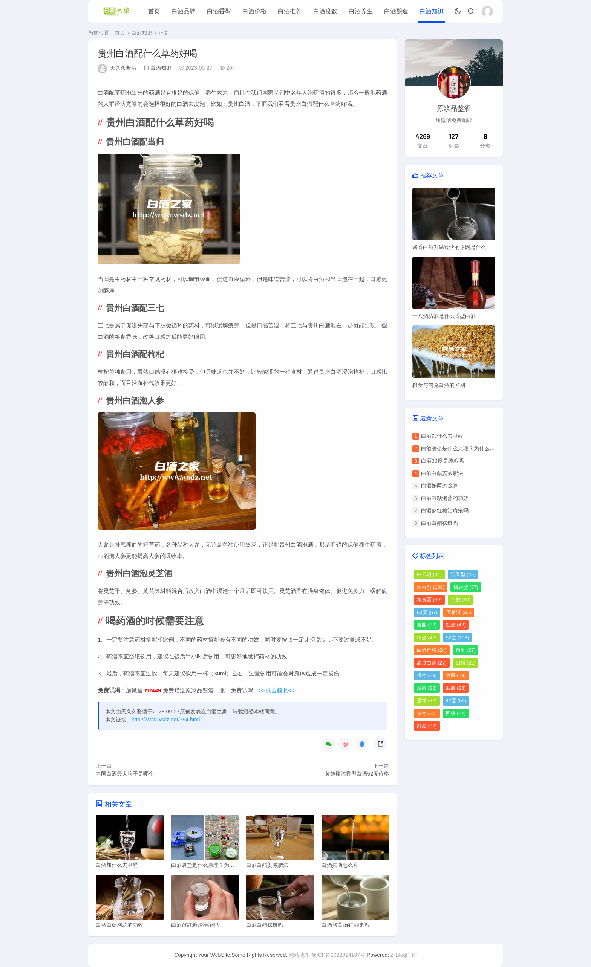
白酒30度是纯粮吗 (442, 461)
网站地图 (299, 955)
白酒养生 (361, 11)
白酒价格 (254, 11)
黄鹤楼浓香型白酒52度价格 (357, 774)
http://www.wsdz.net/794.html (166, 719)
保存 (427, 675)
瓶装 (456, 688)
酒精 (427, 700)
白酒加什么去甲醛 (442, 436)
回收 (456, 713)
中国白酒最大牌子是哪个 (125, 774)
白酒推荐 (290, 11)
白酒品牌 (183, 11)
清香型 (463, 574)
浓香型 (430, 587)
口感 (466, 663)
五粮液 (458, 612)
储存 (427, 713)
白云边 (429, 574)
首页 (154, 11)
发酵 (427, 688)
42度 (456, 700)
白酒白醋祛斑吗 (439, 523)
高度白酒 (432, 663)
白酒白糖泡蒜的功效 (445, 498)
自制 (466, 650)
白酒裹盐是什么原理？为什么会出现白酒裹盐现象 (479, 448)
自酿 (427, 625)
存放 (461, 599)
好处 (427, 726)
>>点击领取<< (277, 690)
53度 (427, 612)
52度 (457, 637)
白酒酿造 (396, 11)
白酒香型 (219, 11)
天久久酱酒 (123, 68)
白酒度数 (325, 11)
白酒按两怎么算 (439, 486)
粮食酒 (429, 599)
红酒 (456, 625)
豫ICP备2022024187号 (338, 955)
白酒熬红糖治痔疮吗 (445, 510)
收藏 (456, 675)
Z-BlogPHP (403, 955)
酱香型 (465, 587)
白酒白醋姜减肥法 (442, 473)
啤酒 (427, 637)
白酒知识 (432, 11)
